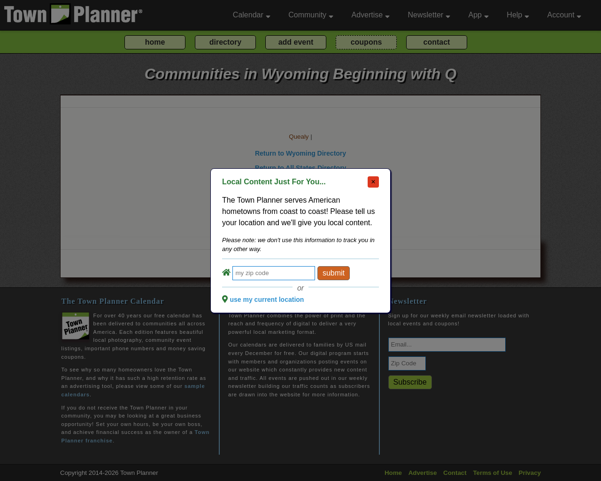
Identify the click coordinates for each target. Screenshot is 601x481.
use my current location (267, 299)
